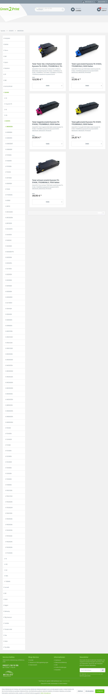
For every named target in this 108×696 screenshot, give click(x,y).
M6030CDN (9, 126)
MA (6, 115)
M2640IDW (9, 297)
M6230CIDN (9, 382)
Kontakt (31, 660)
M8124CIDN (9, 212)
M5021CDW (9, 337)
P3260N (8, 172)
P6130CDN (9, 536)
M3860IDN (9, 149)
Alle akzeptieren (89, 691)
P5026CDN (9, 502)
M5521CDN (9, 342)
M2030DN (9, 246)
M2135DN (9, 268)
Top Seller (7, 647)
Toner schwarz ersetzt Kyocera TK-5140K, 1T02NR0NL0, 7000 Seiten (45, 181)
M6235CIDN (9, 388)
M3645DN (9, 183)
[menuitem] (87, 2)
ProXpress (7, 38)
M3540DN (9, 314)
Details (54, 85)
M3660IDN (9, 138)
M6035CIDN (9, 376)
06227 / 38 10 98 (10, 665)
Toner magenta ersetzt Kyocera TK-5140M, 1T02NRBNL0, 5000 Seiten (46, 123)
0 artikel (78, 10)
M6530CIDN (9, 411)
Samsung (6, 611)
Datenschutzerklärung (61, 662)
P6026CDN (9, 519)
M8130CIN (9, 223)
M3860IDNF (9, 143)
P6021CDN (9, 513)
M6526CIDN (9, 399)
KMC (6, 575)
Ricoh (5, 599)
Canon (6, 50)
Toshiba (6, 623)
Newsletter (58, 669)
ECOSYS (7, 121)
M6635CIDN (9, 422)
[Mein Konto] (87, 2)
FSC (6, 564)
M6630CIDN (9, 416)
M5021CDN (9, 331)
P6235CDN (9, 547)
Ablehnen (80, 691)
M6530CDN (9, 405)
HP (5, 74)
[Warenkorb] (99, 9)
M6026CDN (9, 365)
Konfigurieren (99, 691)
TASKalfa (7, 581)
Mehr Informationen (46, 693)
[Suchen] (63, 9)
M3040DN (9, 308)
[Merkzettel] (73, 9)
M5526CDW (9, 359)
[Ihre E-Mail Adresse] (90, 670)
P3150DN (8, 166)
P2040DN (9, 433)
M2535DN (9, 280)
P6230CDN (9, 541)
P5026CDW (9, 507)
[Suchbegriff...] (50, 9)
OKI (5, 593)
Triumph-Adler (8, 629)
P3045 (8, 189)
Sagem (6, 605)
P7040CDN (9, 195)
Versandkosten (66, 681)
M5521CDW (9, 348)
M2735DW (9, 303)
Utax (5, 635)
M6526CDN (9, 394)
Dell (5, 56)
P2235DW (9, 462)
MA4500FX (9, 229)
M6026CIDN (9, 371)
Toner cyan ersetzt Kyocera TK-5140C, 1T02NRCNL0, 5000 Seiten (87, 65)
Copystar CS (8, 104)
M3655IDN (9, 132)
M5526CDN (9, 354)
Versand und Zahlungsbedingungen (38, 662)
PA (6, 109)
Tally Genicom (8, 617)
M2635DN (9, 291)
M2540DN (9, 285)
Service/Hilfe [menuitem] (100, 2)
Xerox (6, 641)
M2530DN (9, 274)
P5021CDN (9, 490)
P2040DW (9, 439)
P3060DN (9, 485)
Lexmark (6, 587)
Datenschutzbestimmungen (93, 674)
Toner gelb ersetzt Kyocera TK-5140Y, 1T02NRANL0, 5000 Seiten (86, 123)
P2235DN (9, 456)
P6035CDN (9, 530)
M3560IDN (9, 325)
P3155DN (8, 155)
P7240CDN (9, 553)
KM (6, 570)
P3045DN (9, 467)
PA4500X (8, 240)
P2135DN (8, 450)
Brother (6, 44)
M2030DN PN (10, 251)
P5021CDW (9, 496)
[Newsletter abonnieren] (102, 670)
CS (6, 98)
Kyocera (6, 92)
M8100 (8, 206)
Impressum (58, 660)
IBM (5, 80)
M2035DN (9, 257)
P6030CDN (9, 524)
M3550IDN (9, 320)
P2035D (8, 428)
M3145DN (9, 177)
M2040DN (9, 263)
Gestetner (7, 68)
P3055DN (9, 479)
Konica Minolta (8, 86)
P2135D (8, 445)
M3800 (8, 200)
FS (6, 558)
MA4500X (9, 234)
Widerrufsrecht (33, 665)
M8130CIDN (9, 217)
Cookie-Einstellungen (60, 667)
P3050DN (9, 473)
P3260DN (9, 160)
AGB (56, 665)
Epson (6, 62)
